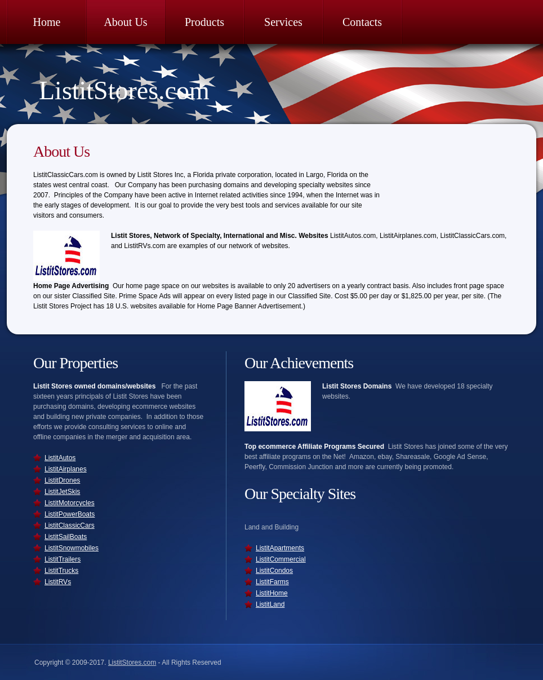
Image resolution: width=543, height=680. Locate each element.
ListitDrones (62, 480)
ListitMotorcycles (69, 503)
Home (47, 22)
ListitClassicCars (69, 525)
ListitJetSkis (62, 492)
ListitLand (270, 604)
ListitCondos (274, 571)
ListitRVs (57, 582)
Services (283, 22)
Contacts (362, 22)
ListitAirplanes (65, 469)
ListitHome (272, 593)
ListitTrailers (62, 559)
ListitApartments (280, 548)
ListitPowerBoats (69, 514)
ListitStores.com (124, 90)
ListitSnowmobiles (71, 548)
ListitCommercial (281, 559)
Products (204, 22)
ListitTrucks (61, 571)
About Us (125, 22)
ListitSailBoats (65, 537)
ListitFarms (272, 582)
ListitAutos (59, 458)
